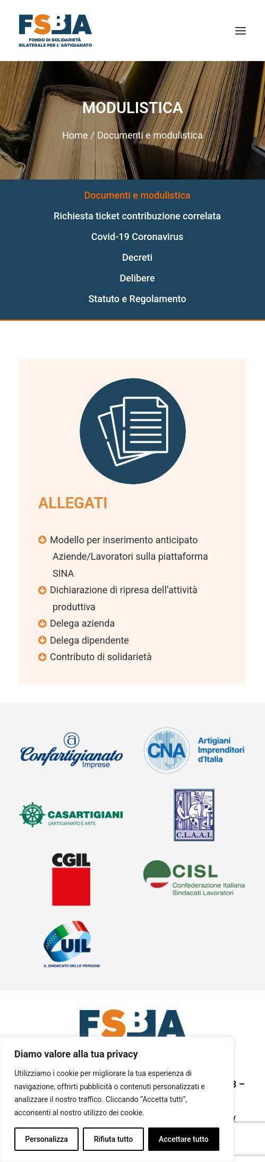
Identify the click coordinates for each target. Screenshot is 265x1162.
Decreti (137, 257)
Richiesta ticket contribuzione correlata (137, 215)
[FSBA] (55, 30)
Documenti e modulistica (137, 195)
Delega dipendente (89, 640)
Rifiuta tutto (113, 1139)
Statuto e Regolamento (137, 298)
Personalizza (46, 1139)
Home (75, 135)
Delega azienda (82, 623)
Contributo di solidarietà (101, 656)
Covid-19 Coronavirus (137, 236)
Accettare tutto (184, 1139)
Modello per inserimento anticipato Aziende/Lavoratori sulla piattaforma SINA (129, 556)
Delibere (137, 278)
